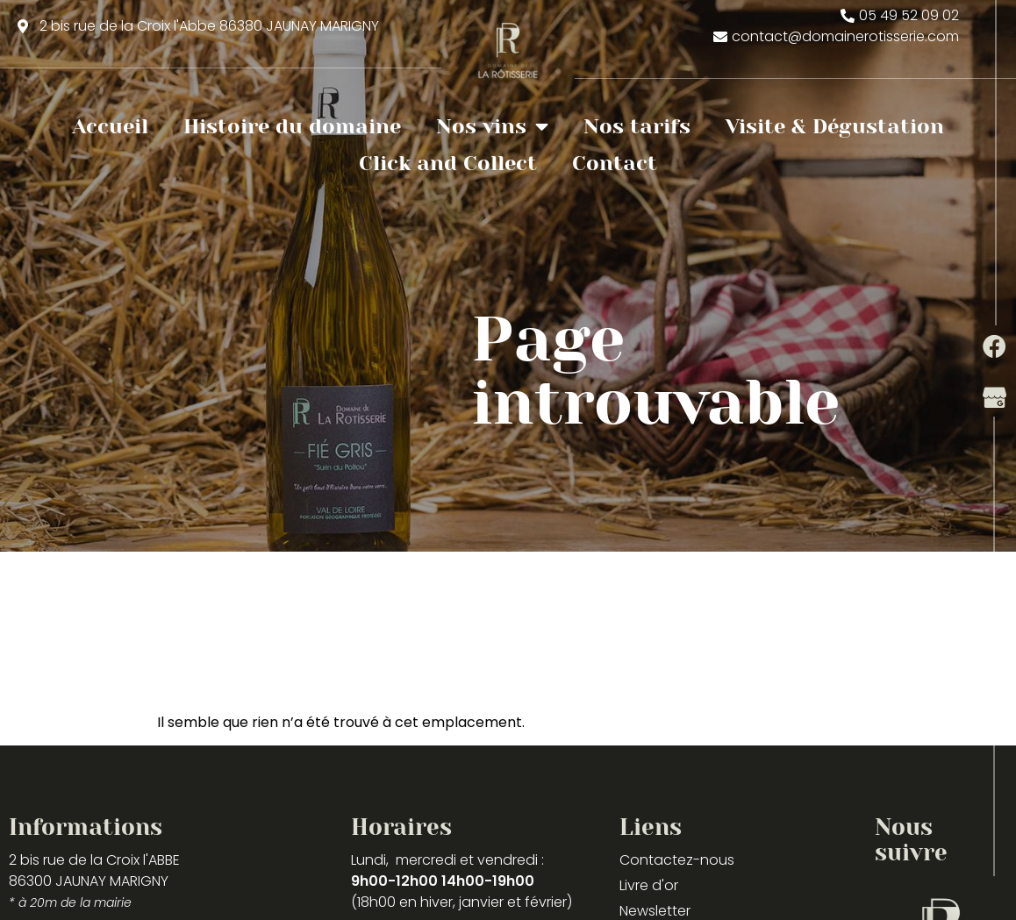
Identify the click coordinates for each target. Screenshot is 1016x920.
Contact (614, 163)
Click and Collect (448, 163)
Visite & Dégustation (835, 126)
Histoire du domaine (292, 126)
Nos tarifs (636, 126)
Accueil (110, 126)
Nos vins (492, 126)
